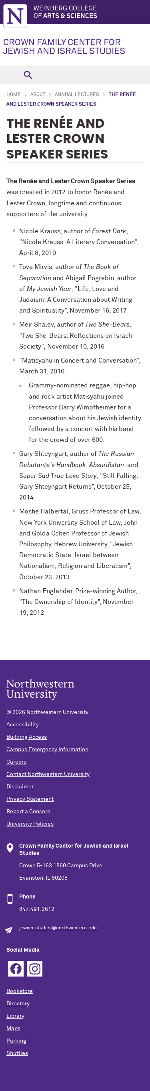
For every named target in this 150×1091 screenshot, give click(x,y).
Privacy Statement (30, 799)
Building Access (26, 737)
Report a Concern (28, 811)
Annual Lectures (77, 94)
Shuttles (17, 1053)
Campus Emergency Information (47, 749)
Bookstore (19, 991)
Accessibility (22, 725)
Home (13, 94)
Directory (18, 1004)
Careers (16, 762)
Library (15, 1016)
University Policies (30, 824)
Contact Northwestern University (48, 774)
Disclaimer (20, 787)
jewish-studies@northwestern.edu (58, 928)
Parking (16, 1041)
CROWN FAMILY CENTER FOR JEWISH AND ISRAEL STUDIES (64, 47)
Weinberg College (92, 12)
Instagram (34, 969)
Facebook (16, 969)
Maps (13, 1028)
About (37, 94)
